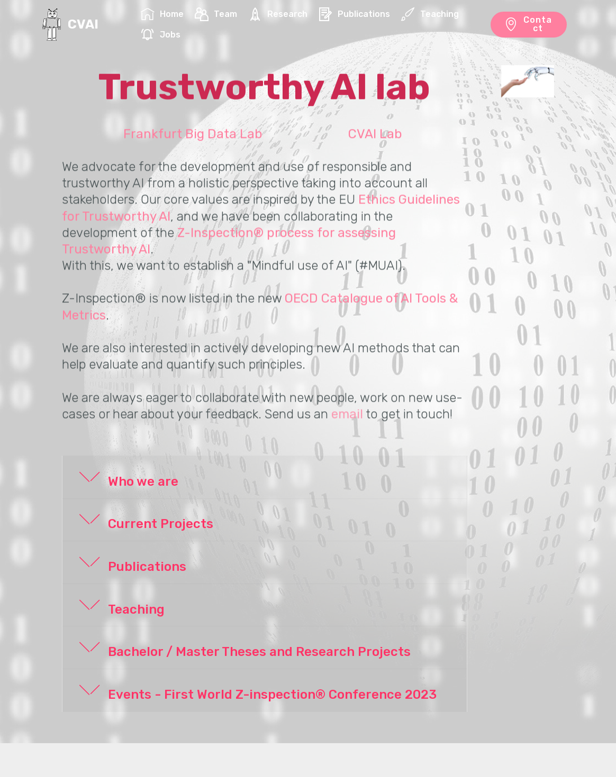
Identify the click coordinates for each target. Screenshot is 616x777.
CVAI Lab (375, 143)
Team (216, 14)
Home (162, 14)
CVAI (83, 25)
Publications (354, 14)
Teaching (430, 14)
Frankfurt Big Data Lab (192, 143)
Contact (528, 24)
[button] (264, 477)
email (347, 423)
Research (277, 14)
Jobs (160, 35)
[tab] (264, 478)
